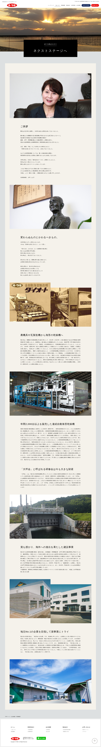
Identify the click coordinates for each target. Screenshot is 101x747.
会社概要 (78, 5)
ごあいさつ (57, 5)
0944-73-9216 (86, 5)
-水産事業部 (30, 729)
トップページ (51, 5)
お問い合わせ (86, 727)
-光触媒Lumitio (66, 731)
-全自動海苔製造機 (66, 729)
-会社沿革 (48, 731)
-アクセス (84, 731)
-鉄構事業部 (30, 731)
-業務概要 (13, 731)
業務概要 (63, 5)
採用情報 (73, 5)
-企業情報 (48, 729)
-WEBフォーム (85, 729)
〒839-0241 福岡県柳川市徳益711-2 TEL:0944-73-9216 (87, 1)
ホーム (13, 727)
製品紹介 (68, 5)
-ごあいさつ (13, 729)
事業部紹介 (31, 727)
